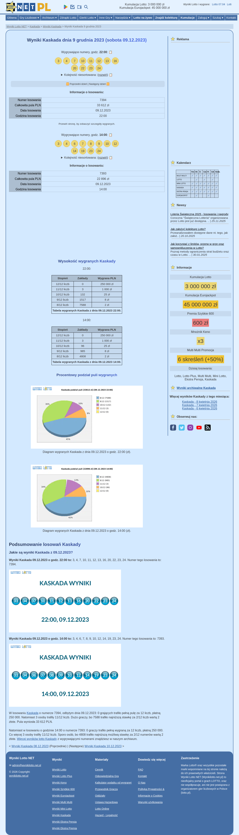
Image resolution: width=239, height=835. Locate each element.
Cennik (99, 769)
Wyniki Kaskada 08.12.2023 (30, 746)
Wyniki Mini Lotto (62, 808)
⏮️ (67, 84)
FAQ (140, 769)
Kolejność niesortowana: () (88, 74)
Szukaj (217, 17)
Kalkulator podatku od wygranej (113, 782)
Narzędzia (122, 17)
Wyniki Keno (59, 782)
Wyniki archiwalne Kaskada (196, 388)
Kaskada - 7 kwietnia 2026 (199, 405)
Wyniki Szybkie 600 (63, 789)
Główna (12, 17)
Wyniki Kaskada (52, 26)
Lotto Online (102, 808)
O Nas (141, 782)
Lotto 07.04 (223, 4)
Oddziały (100, 795)
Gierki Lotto (87, 17)
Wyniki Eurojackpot (63, 795)
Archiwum (49, 17)
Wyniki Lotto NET (17, 26)
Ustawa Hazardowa (106, 802)
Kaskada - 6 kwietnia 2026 (199, 408)
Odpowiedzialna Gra (107, 776)
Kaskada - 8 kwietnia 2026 (199, 401)
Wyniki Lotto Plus (62, 776)
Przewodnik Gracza (106, 789)
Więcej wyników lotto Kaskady (37, 739)
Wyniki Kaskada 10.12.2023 (103, 746)
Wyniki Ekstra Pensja (64, 821)
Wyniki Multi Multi (62, 802)
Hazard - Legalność (106, 815)
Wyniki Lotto (59, 769)
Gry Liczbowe (29, 17)
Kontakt (231, 17)
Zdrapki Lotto (68, 17)
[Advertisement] (87, 225)
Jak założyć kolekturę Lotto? (188, 229)
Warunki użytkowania (150, 802)
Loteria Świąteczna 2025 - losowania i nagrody (199, 214)
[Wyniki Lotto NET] (28, 12)
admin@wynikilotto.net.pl (26, 765)
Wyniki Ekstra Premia (64, 828)
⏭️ (107, 84)
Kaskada (35, 26)
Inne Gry (105, 17)
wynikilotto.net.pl (18, 775)
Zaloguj (203, 17)
